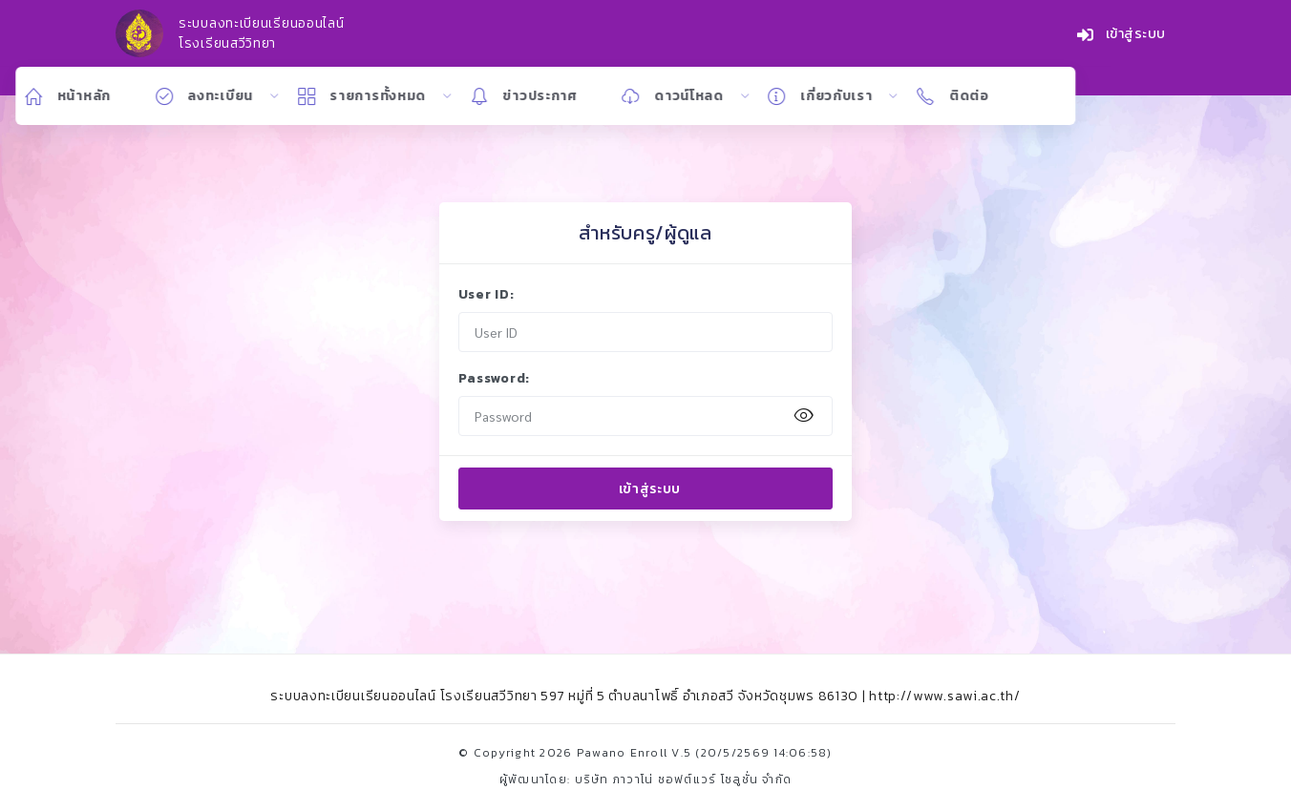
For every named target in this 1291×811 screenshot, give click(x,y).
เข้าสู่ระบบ (1121, 35)
